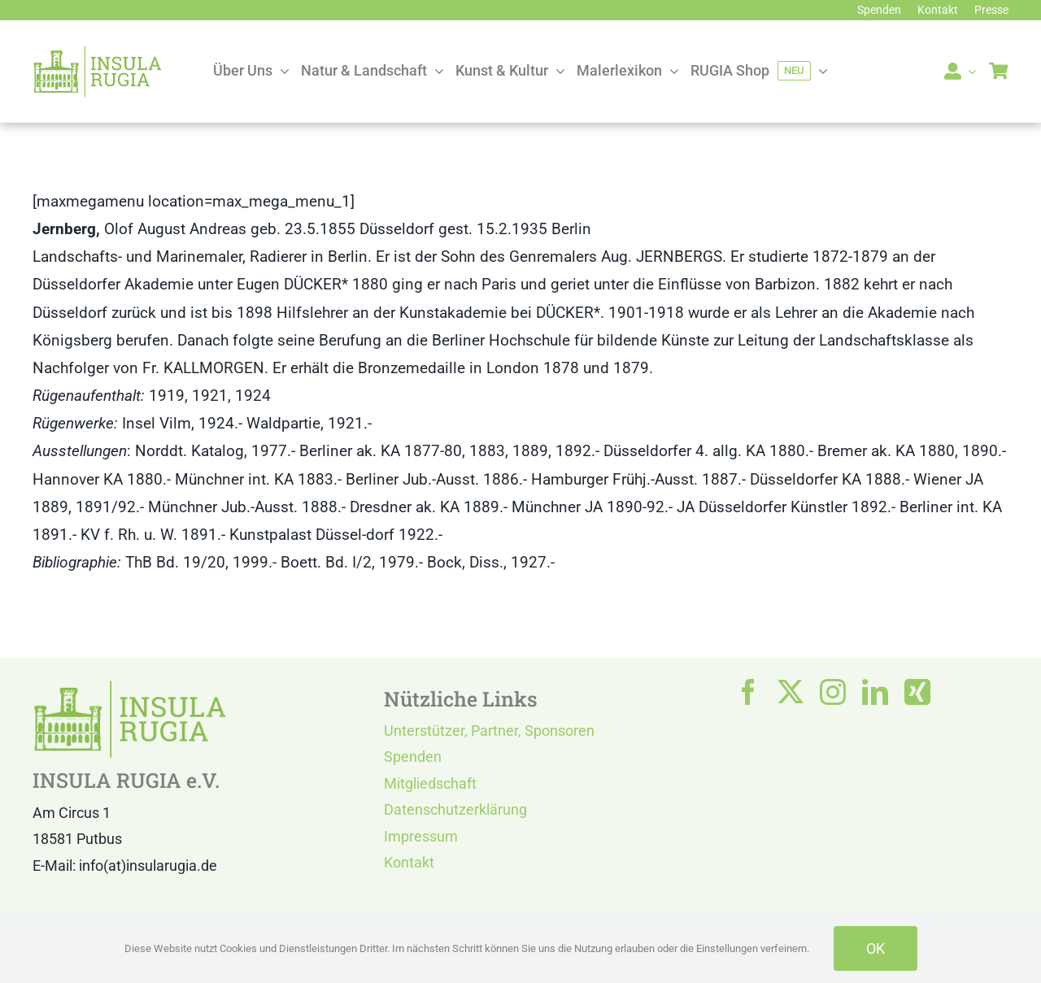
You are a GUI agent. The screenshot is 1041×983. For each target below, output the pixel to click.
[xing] (917, 692)
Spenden (413, 756)
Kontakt (409, 862)
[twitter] (790, 692)
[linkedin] (875, 692)
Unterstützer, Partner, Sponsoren (489, 730)
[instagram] (833, 692)
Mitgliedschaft (430, 783)
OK (875, 948)
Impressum (421, 836)
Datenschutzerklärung (455, 809)
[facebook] (748, 692)
